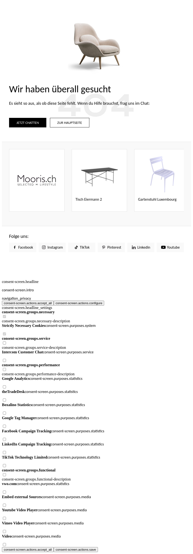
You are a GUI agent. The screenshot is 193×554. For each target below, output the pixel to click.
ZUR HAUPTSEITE (69, 122)
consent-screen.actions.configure (79, 303)
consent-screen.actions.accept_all (28, 303)
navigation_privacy (16, 298)
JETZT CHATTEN (27, 122)
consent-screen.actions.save (76, 549)
